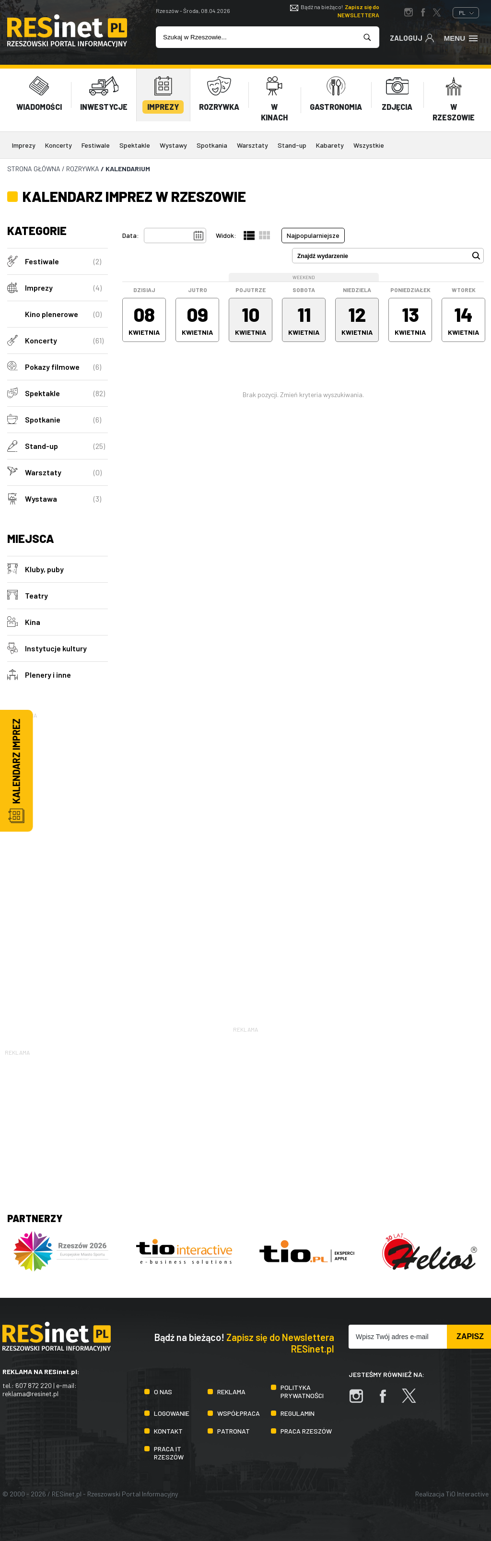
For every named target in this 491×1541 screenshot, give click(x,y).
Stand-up (292, 145)
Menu (461, 37)
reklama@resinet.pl (30, 1393)
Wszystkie (368, 145)
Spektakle (134, 145)
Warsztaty (252, 145)
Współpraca (238, 1413)
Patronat (233, 1431)
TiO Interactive (467, 1494)
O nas (163, 1392)
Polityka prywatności (302, 1391)
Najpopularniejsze (313, 235)
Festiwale (96, 145)
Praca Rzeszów (306, 1431)
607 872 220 (33, 1385)
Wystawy (173, 145)
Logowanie (171, 1413)
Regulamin (298, 1413)
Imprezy (23, 145)
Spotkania (212, 145)
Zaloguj (412, 37)
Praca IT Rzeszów (169, 1453)
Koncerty (58, 145)
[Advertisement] (57, 864)
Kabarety (330, 145)
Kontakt (168, 1431)
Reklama (231, 1392)
